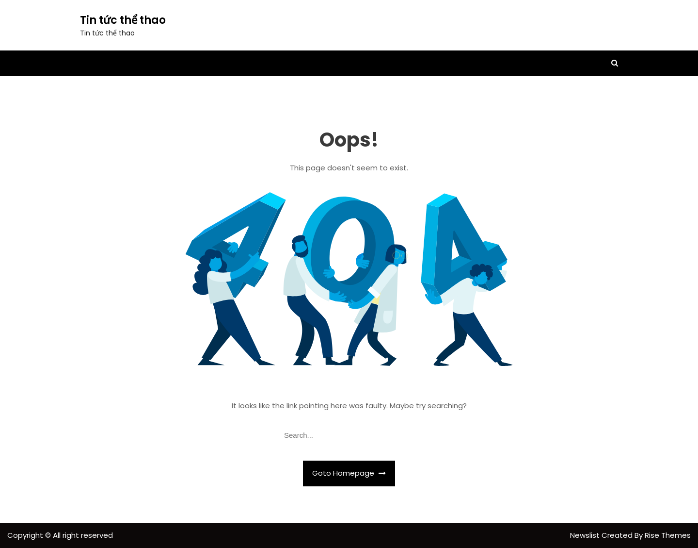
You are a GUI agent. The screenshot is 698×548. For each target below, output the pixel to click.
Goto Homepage (349, 473)
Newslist (586, 535)
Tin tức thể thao (123, 20)
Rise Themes (668, 535)
